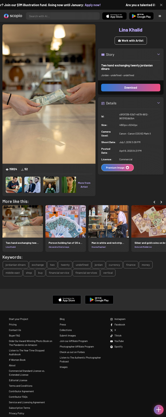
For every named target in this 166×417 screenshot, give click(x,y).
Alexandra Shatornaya (59, 247)
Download (130, 87)
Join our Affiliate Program (74, 340)
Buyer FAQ (14, 335)
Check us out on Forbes (72, 351)
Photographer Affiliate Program (77, 346)
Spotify (116, 346)
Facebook (117, 324)
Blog (62, 318)
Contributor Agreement (21, 391)
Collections (66, 329)
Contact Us (15, 329)
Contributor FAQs (18, 396)
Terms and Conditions (20, 385)
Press (63, 324)
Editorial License (18, 380)
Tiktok (116, 335)
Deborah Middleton (143, 247)
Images (64, 366)
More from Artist (84, 184)
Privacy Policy (16, 413)
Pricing (13, 324)
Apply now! (96, 5)
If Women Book (17, 359)
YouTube (117, 340)
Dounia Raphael (99, 247)
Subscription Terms (19, 407)
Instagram (117, 318)
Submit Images (68, 335)
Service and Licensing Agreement (27, 402)
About (12, 365)
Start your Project (18, 318)
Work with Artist (130, 40)
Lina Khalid (11, 247)
